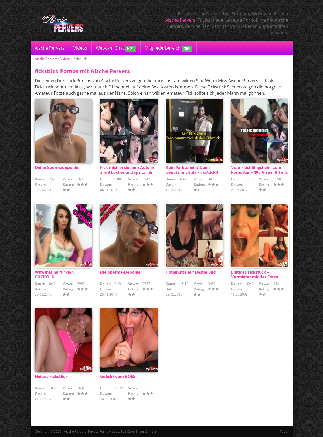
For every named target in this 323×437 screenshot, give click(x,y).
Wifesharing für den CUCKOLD (54, 275)
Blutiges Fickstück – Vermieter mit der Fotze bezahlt (254, 277)
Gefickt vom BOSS (117, 376)
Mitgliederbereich (168, 48)
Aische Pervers (180, 20)
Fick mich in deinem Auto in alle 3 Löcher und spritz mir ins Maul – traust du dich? (127, 172)
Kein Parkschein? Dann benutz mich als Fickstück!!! (193, 170)
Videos (80, 48)
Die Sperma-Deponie (120, 272)
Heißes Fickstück (51, 376)
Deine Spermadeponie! (57, 167)
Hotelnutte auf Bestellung (191, 272)
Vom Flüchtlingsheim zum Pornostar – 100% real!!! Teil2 (259, 170)
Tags (283, 431)
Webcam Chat (116, 48)
